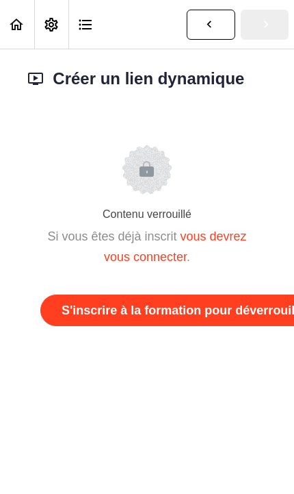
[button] (17, 24)
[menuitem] (51, 24)
